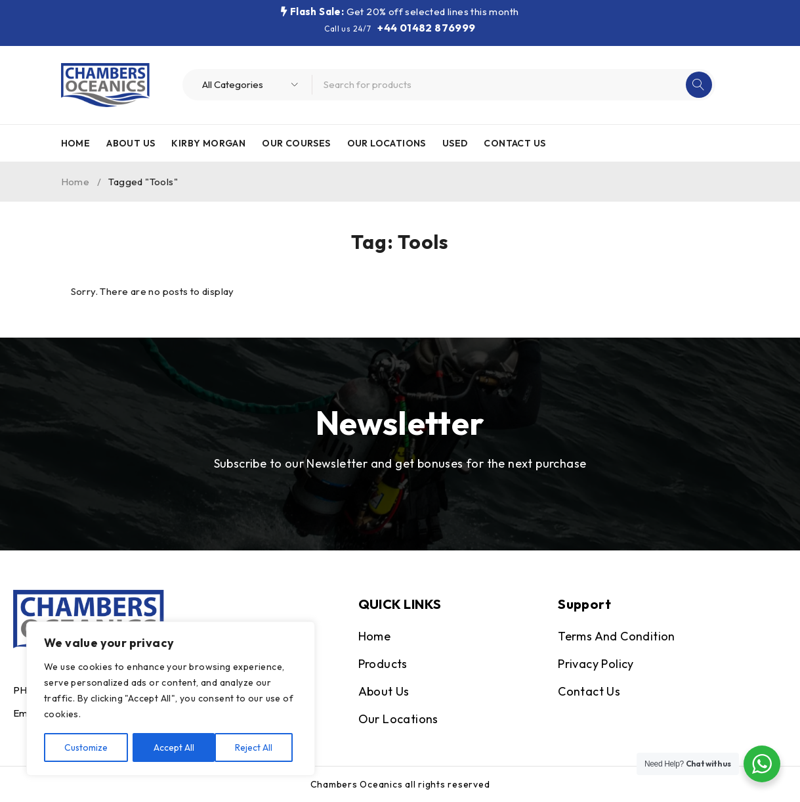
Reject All (172, 747)
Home (75, 181)
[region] (170, 699)
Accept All (256, 747)
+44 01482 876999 (426, 27)
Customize (86, 747)
